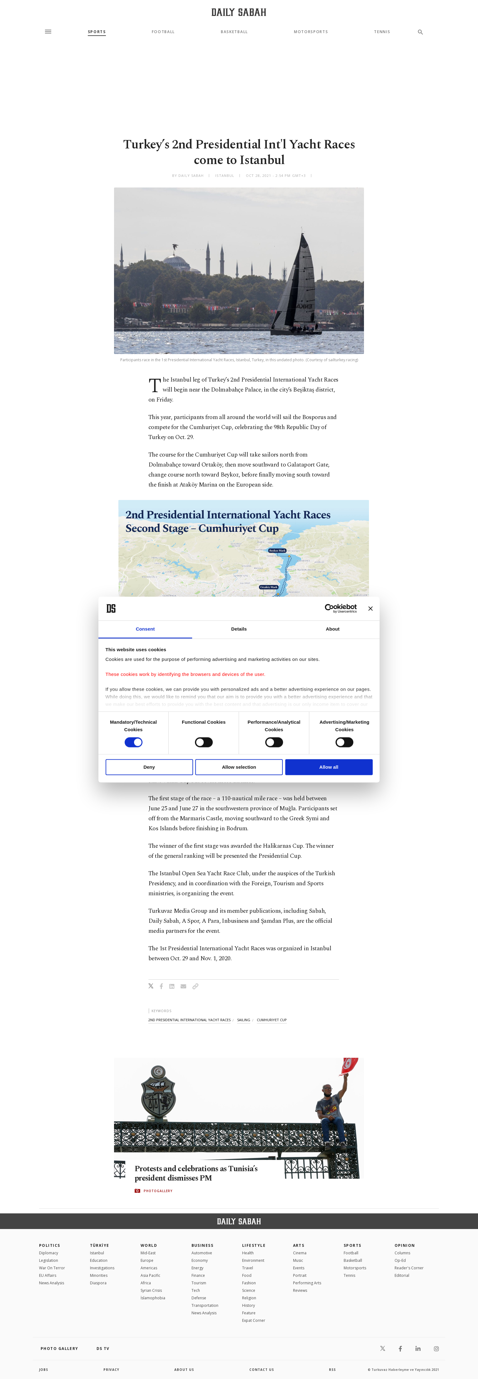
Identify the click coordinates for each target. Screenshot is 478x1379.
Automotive (202, 1253)
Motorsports (311, 32)
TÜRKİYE (99, 1245)
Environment (253, 1260)
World (149, 1245)
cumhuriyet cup (272, 1019)
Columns (402, 1253)
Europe (147, 1260)
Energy (197, 1268)
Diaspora (98, 1283)
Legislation (48, 1260)
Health (248, 1253)
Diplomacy (48, 1253)
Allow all (328, 767)
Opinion (405, 1245)
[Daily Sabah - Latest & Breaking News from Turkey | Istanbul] (239, 12)
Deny (149, 767)
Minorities (98, 1275)
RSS (332, 1369)
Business (203, 1245)
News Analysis (51, 1283)
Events (298, 1268)
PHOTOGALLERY (158, 1191)
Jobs (43, 1369)
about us (184, 1369)
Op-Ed (400, 1260)
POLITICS (49, 1245)
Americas (149, 1268)
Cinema (299, 1253)
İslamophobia (153, 1298)
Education (98, 1260)
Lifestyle (254, 1245)
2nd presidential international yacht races (189, 1019)
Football (163, 32)
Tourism (199, 1283)
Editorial (402, 1275)
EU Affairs (47, 1275)
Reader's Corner (409, 1268)
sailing (243, 1019)
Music (298, 1260)
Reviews (300, 1290)
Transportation (205, 1305)
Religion (249, 1298)
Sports (97, 32)
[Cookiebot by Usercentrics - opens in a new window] (329, 608)
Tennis (382, 32)
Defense (199, 1298)
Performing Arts (307, 1283)
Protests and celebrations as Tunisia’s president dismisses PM (198, 1173)
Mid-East (148, 1253)
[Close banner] (370, 608)
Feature (249, 1313)
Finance (198, 1275)
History (248, 1305)
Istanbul (97, 1253)
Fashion (249, 1283)
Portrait (299, 1275)
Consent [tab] (145, 629)
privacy (111, 1369)
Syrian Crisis (151, 1290)
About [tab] (333, 629)
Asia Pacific (150, 1275)
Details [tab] (239, 629)
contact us (261, 1369)
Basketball (234, 32)
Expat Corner (253, 1320)
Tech (196, 1290)
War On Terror (52, 1268)
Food (246, 1275)
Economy (200, 1260)
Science (248, 1290)
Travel (247, 1268)
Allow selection (239, 767)
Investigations (102, 1268)
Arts (299, 1245)
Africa (146, 1283)
